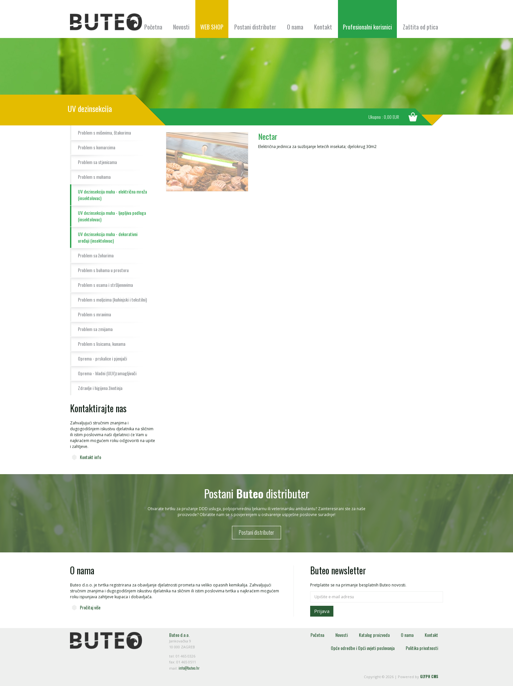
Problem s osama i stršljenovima (105, 284)
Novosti (181, 27)
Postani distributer (255, 27)
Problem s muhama (94, 176)
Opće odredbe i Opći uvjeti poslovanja (363, 647)
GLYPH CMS (429, 676)
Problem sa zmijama (95, 328)
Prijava (321, 611)
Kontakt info (90, 457)
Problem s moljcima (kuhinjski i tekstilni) (112, 299)
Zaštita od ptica (420, 27)
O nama (295, 27)
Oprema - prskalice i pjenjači (102, 358)
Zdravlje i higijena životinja (100, 387)
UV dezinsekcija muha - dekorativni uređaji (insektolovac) (107, 237)
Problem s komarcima (96, 147)
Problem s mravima (94, 314)
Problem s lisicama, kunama (101, 343)
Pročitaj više (90, 607)
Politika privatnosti (422, 647)
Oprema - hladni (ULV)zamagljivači (107, 373)
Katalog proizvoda (374, 634)
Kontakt (323, 27)
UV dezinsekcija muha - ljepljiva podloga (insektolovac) (112, 216)
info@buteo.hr (189, 668)
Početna (153, 27)
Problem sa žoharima (96, 255)
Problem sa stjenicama (97, 161)
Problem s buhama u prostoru (103, 270)
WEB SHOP (211, 27)
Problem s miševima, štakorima (104, 132)
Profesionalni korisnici (367, 27)
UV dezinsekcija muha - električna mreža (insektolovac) (112, 194)
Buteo (106, 22)
